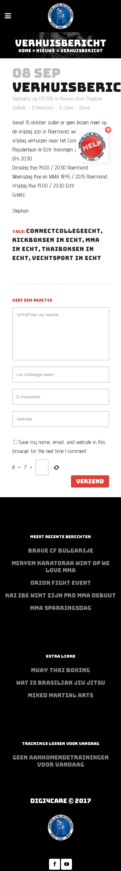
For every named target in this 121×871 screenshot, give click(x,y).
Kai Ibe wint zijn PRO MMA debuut (60, 595)
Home (24, 50)
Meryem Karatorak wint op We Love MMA (61, 567)
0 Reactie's (42, 107)
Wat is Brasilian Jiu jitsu (60, 682)
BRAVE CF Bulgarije (60, 550)
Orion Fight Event (60, 582)
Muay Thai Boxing (60, 670)
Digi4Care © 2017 (60, 801)
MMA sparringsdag (60, 608)
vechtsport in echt (66, 258)
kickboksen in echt (47, 240)
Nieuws (45, 50)
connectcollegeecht (63, 231)
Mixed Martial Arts (60, 695)
